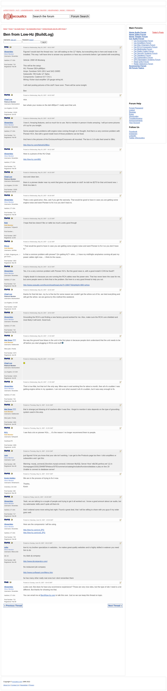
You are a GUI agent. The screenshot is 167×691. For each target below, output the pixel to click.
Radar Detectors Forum (143, 64)
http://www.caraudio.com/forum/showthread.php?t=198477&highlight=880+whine (56, 285)
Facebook (133, 132)
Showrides (8, 52)
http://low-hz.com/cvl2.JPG (34, 533)
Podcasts (70, 10)
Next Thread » (115, 605)
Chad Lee (8, 99)
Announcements (136, 121)
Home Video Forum (137, 35)
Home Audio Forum (137, 32)
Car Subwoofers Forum (143, 58)
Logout (132, 110)
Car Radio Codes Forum (144, 51)
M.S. (6, 432)
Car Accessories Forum (143, 41)
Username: (13, 41)
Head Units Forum (141, 62)
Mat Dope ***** (10, 340)
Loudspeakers (27, 10)
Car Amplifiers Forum (142, 43)
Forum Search (80, 16)
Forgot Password (136, 108)
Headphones (53, 10)
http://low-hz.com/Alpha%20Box (36, 145)
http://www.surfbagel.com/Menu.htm (38, 572)
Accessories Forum (137, 66)
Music (62, 10)
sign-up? (13, 40)
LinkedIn (132, 136)
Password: (31, 41)
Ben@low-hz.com (48, 595)
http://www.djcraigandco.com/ (35, 561)
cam (6, 455)
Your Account (134, 123)
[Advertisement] (63, 643)
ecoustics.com (17, 682)
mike (6, 547)
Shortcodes (133, 116)
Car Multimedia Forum (143, 49)
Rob (6, 223)
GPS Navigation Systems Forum (147, 60)
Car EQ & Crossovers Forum (145, 47)
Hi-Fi (17, 10)
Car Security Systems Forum (145, 53)
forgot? (31, 40)
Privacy (31, 685)
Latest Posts (8, 10)
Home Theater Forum (138, 37)
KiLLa (6, 246)
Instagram (133, 134)
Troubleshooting (135, 118)
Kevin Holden (9, 478)
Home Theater (41, 10)
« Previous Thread (13, 605)
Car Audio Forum (136, 39)
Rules (131, 114)
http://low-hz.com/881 (32, 159)
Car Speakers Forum (142, 55)
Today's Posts (158, 32)
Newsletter (24, 685)
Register (132, 112)
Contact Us (15, 685)
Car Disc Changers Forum (144, 45)
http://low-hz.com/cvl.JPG (33, 530)
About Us (6, 685)
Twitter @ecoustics (137, 138)
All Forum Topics (136, 68)
